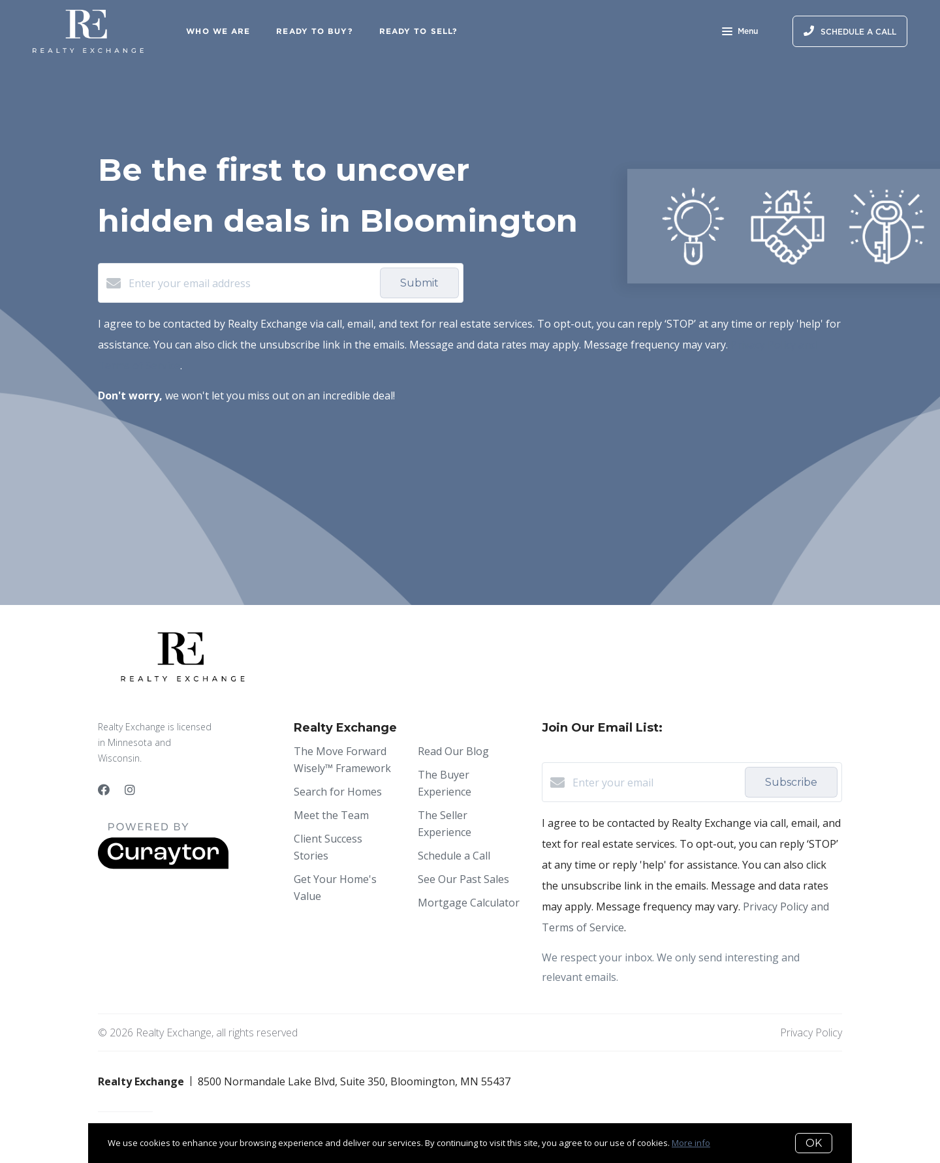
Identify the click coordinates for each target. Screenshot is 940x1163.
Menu (739, 32)
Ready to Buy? (314, 31)
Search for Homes (338, 791)
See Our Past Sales (463, 879)
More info (691, 1143)
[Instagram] (130, 790)
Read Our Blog (453, 751)
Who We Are (218, 31)
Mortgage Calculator (469, 902)
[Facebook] (104, 790)
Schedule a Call (454, 855)
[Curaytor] (163, 865)
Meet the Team (331, 815)
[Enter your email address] (251, 283)
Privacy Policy (811, 1032)
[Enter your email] (655, 782)
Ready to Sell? (418, 31)
